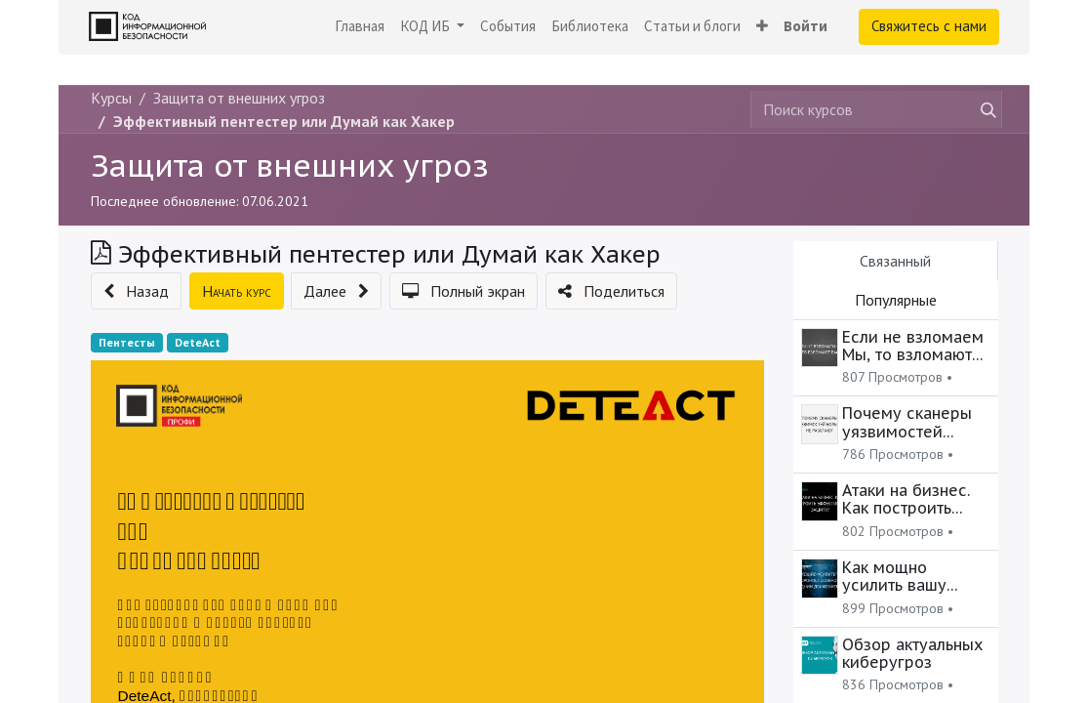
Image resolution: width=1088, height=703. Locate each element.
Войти (805, 26)
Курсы (111, 97)
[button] (762, 27)
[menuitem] (359, 27)
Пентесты (127, 342)
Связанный (895, 260)
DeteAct (198, 342)
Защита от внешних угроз (290, 165)
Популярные (896, 300)
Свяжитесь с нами (929, 26)
